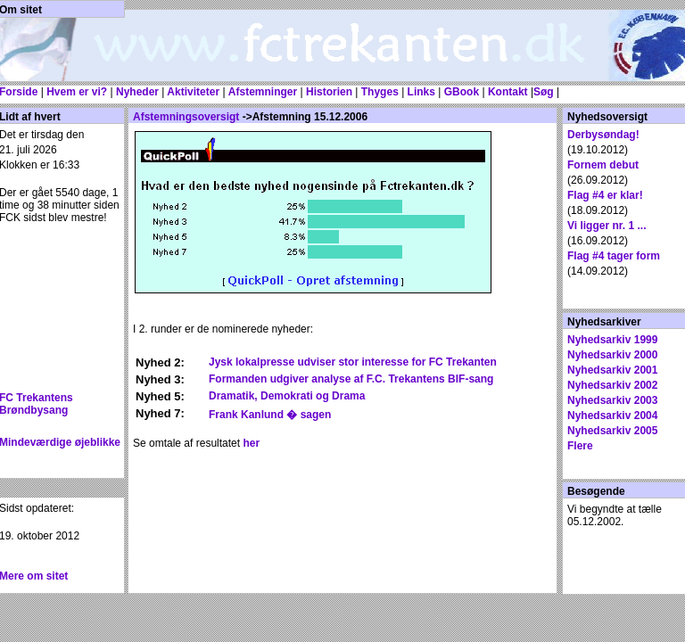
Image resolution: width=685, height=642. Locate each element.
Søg (543, 92)
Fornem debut (603, 165)
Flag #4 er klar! (605, 195)
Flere (580, 446)
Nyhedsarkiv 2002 (612, 385)
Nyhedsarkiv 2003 (612, 400)
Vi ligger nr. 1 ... (606, 225)
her (251, 443)
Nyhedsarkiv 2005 (612, 430)
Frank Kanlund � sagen (270, 414)
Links (421, 92)
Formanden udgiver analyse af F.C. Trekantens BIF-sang (351, 379)
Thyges (378, 92)
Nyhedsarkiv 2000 (612, 355)
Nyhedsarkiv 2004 (612, 415)
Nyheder (137, 92)
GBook (461, 92)
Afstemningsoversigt (186, 117)
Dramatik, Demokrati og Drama (287, 396)
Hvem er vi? (76, 92)
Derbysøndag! (603, 134)
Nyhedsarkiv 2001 (612, 370)
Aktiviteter (191, 92)
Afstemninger (262, 92)
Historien (329, 92)
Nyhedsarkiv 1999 (612, 339)
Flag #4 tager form (613, 256)
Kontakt (508, 92)
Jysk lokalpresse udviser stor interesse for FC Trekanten (353, 362)
